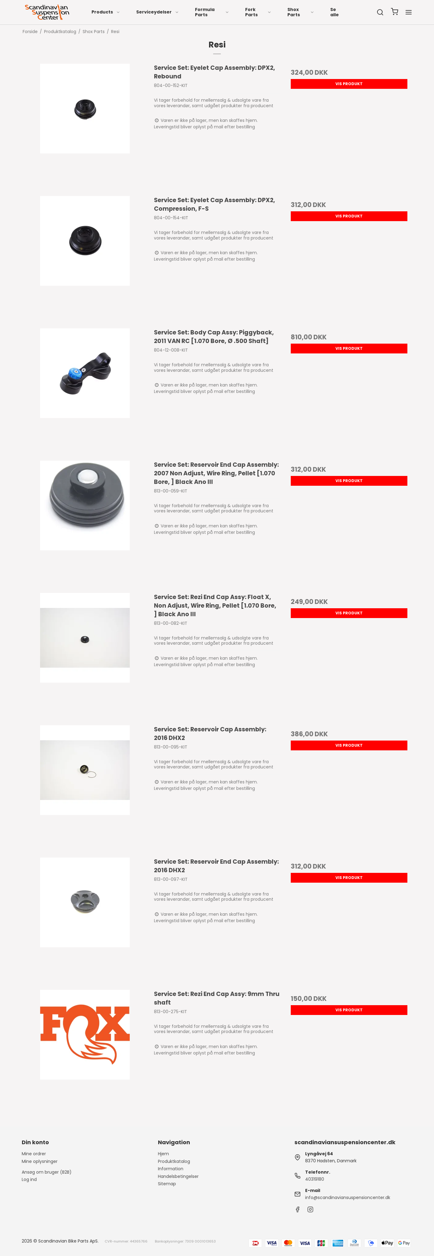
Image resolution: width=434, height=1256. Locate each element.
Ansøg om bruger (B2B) (47, 1172)
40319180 (314, 1179)
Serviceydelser (157, 12)
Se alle (334, 12)
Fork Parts (258, 12)
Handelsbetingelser (178, 1176)
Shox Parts (300, 12)
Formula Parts (212, 12)
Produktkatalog (174, 1161)
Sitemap (167, 1184)
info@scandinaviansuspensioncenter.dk (347, 1197)
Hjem (163, 1154)
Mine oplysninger (40, 1161)
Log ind (29, 1179)
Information (170, 1169)
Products (106, 12)
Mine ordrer (34, 1154)
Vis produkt (349, 83)
